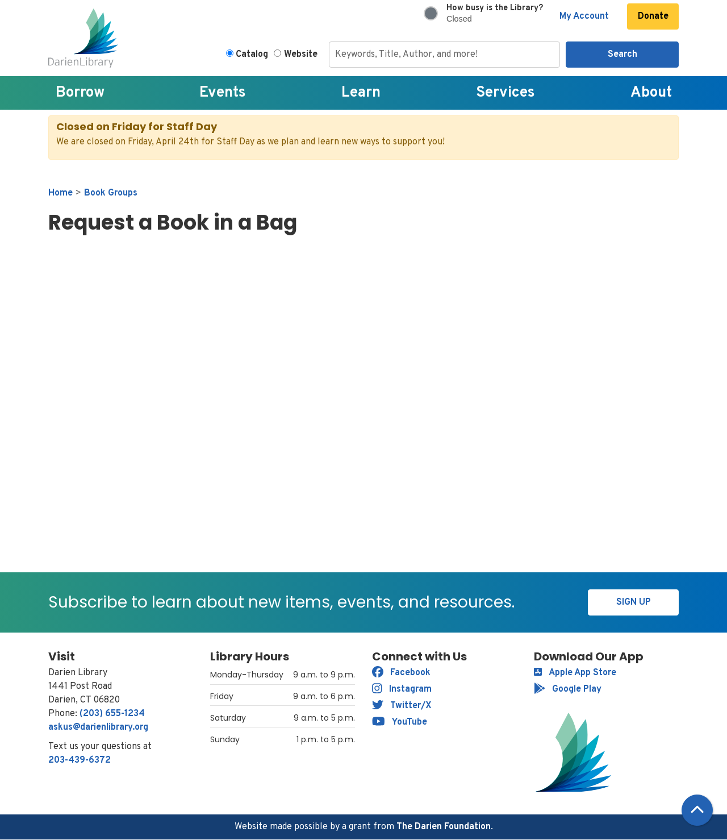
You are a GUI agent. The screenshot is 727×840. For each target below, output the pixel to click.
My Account (584, 16)
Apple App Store (575, 673)
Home (60, 193)
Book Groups (110, 193)
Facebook (401, 673)
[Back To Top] (697, 810)
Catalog (252, 54)
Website (300, 54)
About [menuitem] (651, 93)
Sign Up (633, 602)
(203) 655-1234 (112, 714)
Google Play (567, 689)
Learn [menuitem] (361, 93)
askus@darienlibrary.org (98, 727)
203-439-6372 (79, 760)
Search (622, 54)
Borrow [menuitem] (80, 93)
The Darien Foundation (443, 827)
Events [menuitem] (222, 93)
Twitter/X (402, 706)
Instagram (402, 689)
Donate (653, 16)
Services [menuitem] (505, 93)
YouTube (399, 722)
